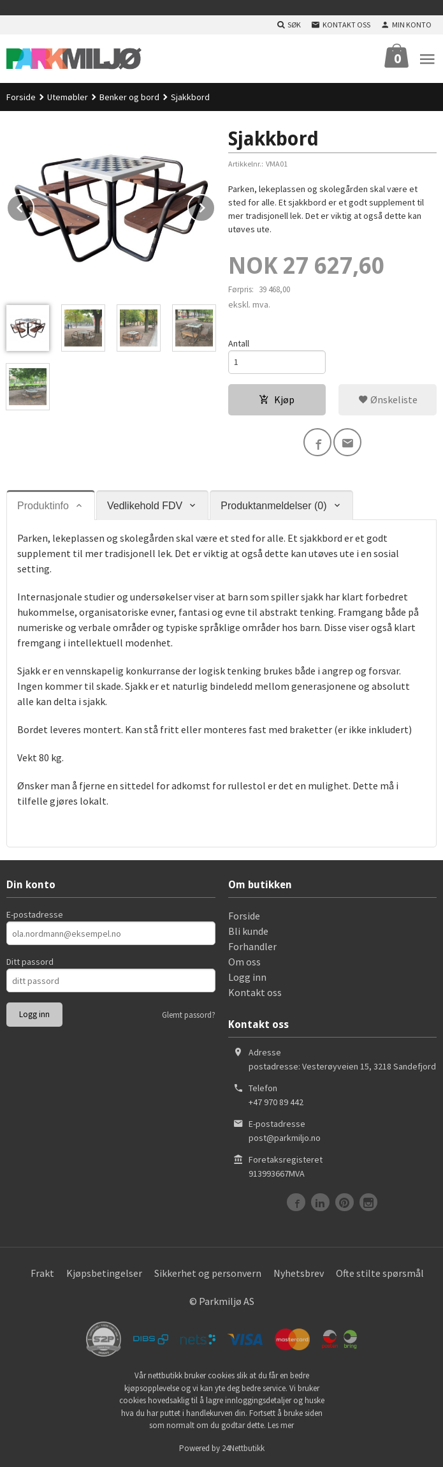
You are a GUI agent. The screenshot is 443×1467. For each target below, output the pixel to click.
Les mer (281, 1425)
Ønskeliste (388, 399)
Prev (33, 205)
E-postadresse (34, 914)
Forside (21, 97)
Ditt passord (30, 961)
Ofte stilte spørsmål (380, 1273)
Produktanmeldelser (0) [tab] (273, 505)
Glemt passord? (188, 1014)
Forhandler (252, 946)
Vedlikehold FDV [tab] (144, 505)
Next (214, 205)
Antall (238, 343)
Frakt (42, 1273)
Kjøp (276, 399)
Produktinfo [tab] (43, 505)
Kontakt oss (255, 992)
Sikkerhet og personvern (207, 1273)
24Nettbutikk (243, 1448)
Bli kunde (248, 931)
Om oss (244, 961)
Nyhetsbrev (298, 1273)
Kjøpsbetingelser (104, 1273)
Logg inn (247, 977)
